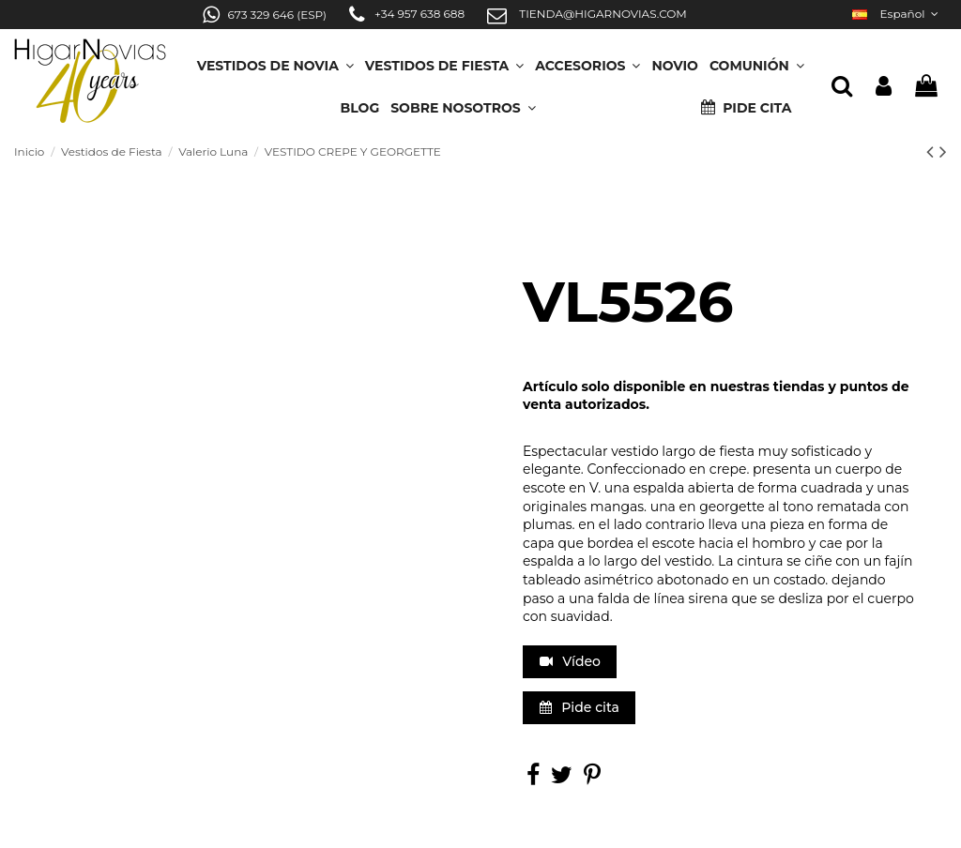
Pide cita (579, 707)
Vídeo (570, 661)
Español (897, 14)
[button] (463, 102)
